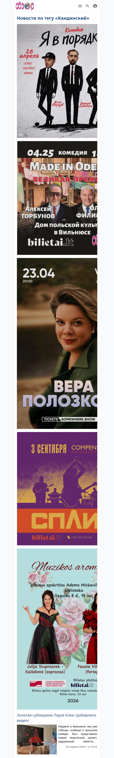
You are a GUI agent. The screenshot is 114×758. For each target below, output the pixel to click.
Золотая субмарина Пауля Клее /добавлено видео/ (56, 718)
